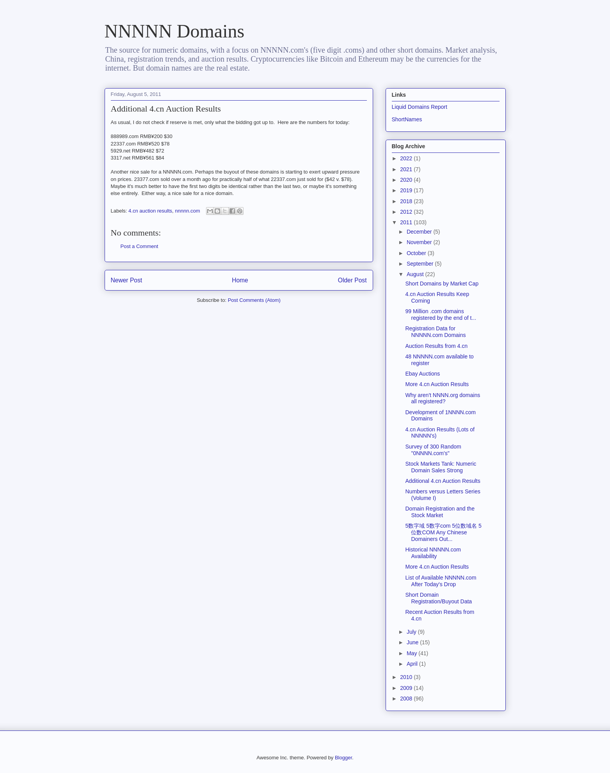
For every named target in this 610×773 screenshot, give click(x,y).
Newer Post (126, 280)
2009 (407, 688)
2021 (407, 169)
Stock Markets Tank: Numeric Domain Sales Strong (440, 467)
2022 (407, 158)
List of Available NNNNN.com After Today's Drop (440, 580)
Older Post (352, 280)
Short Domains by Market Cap (441, 283)
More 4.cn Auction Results (437, 384)
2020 (407, 180)
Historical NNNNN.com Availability (433, 552)
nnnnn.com (187, 211)
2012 (407, 212)
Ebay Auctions (422, 374)
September (421, 264)
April (413, 664)
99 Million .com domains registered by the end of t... (440, 314)
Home (240, 280)
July (412, 632)
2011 (407, 222)
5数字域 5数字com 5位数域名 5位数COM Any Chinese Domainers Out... (443, 532)
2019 (407, 190)
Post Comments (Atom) (254, 300)
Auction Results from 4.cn (436, 346)
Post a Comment (139, 246)
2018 (407, 201)
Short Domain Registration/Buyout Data (438, 598)
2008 (407, 698)
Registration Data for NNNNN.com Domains (435, 331)
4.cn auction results (150, 211)
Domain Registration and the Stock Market (439, 511)
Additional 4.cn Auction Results (442, 481)
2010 (407, 677)
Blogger (343, 758)
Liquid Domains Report (419, 107)
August (416, 274)
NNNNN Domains (175, 31)
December (420, 232)
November (420, 242)
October (417, 253)
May (412, 653)
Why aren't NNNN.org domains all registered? (442, 398)
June (413, 642)
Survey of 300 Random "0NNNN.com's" (433, 449)
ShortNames (407, 119)
